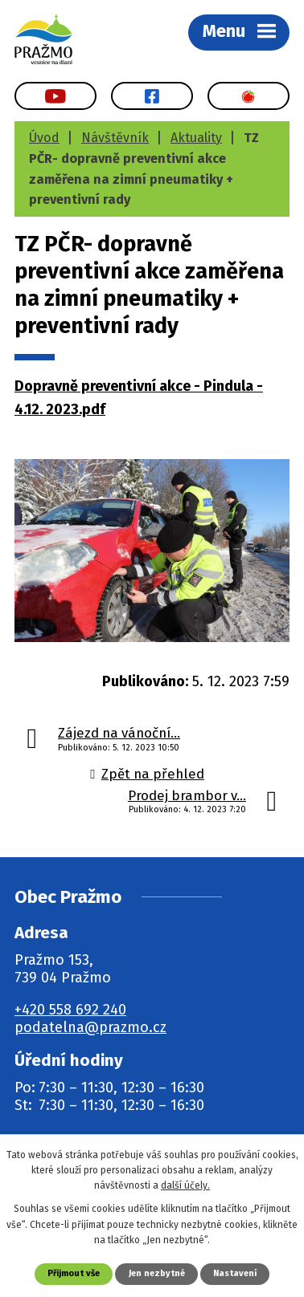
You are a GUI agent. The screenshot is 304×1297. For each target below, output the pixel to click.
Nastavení (235, 1273)
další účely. (185, 1185)
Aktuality (196, 137)
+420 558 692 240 (70, 1009)
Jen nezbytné (157, 1273)
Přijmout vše (73, 1273)
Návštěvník (115, 137)
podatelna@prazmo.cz (90, 1027)
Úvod (44, 137)
